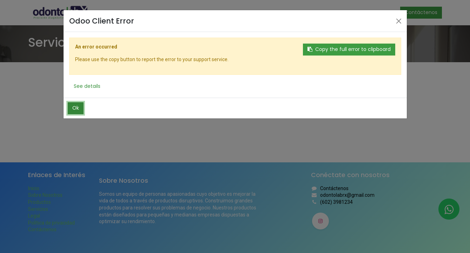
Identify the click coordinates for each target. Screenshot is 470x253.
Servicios (38, 209)
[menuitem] (109, 12)
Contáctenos (421, 12)
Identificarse (374, 12)
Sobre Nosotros (45, 195)
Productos (39, 202)
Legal (34, 216)
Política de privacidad (51, 223)
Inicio (33, 188)
